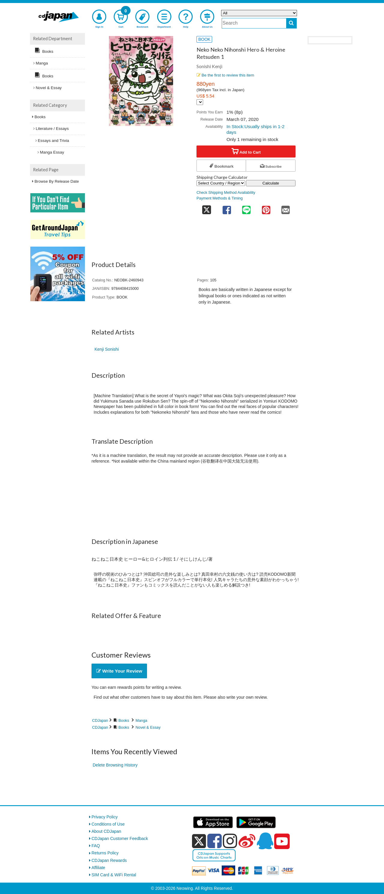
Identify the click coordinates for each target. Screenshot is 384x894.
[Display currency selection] (199, 102)
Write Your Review (119, 671)
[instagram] (230, 840)
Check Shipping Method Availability (225, 192)
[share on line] (246, 208)
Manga (141, 720)
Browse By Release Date (56, 181)
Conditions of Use (108, 824)
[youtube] (282, 841)
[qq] (264, 840)
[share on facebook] (227, 208)
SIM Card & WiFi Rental (114, 874)
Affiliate (98, 867)
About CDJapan (106, 831)
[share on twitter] (206, 208)
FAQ (96, 845)
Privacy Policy (105, 816)
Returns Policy (105, 852)
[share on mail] (286, 208)
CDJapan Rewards (109, 860)
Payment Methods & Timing (219, 198)
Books (123, 720)
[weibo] (246, 840)
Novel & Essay (148, 727)
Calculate (270, 183)
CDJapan (100, 720)
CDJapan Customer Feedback (120, 838)
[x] (199, 841)
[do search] (291, 23)
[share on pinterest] (266, 208)
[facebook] (214, 840)
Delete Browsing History (115, 765)
